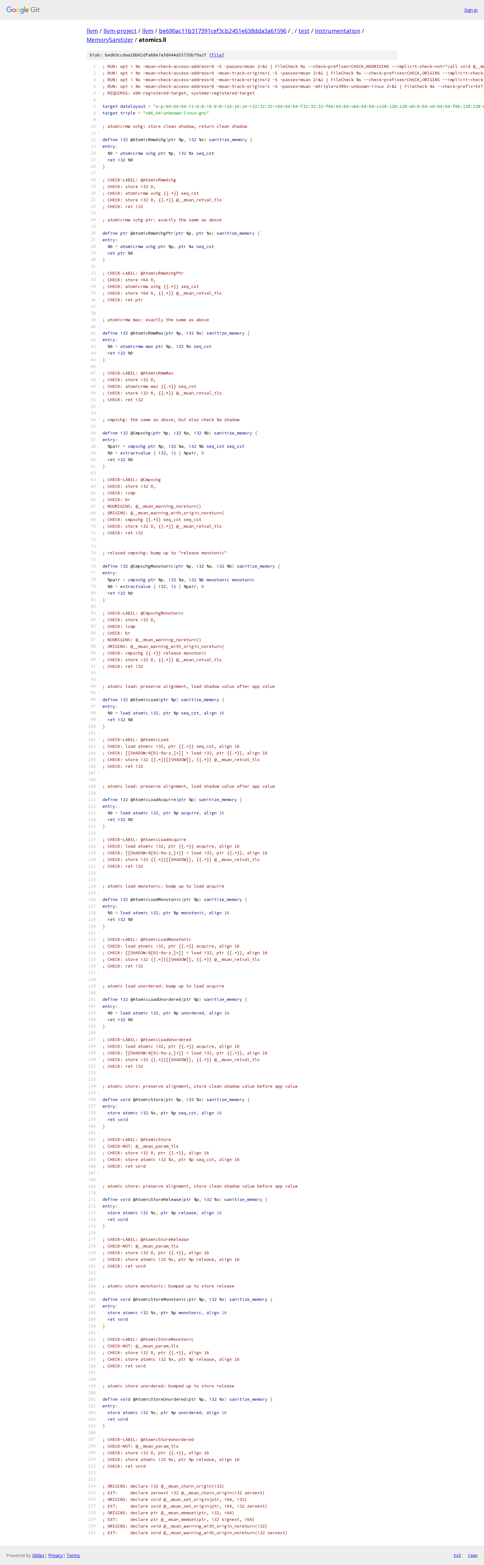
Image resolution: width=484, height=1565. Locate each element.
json (473, 1555)
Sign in (471, 10)
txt (457, 1555)
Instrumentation (337, 31)
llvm (92, 31)
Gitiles (38, 1555)
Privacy (55, 1555)
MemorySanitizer (110, 39)
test (304, 31)
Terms (73, 1555)
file (217, 55)
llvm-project (120, 31)
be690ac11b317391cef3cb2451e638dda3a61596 (222, 31)
